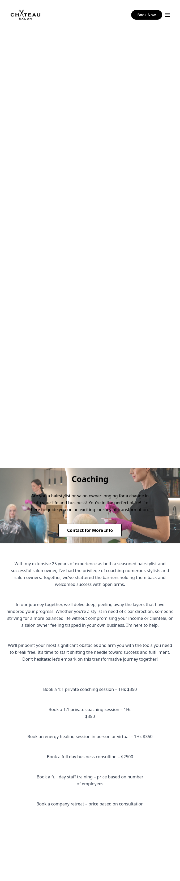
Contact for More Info (90, 530)
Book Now (147, 14)
